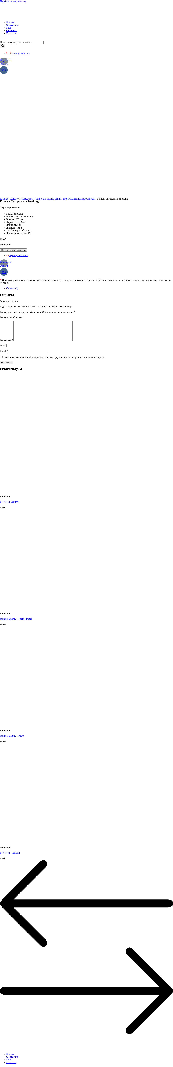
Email (4, 234)
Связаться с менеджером (13, 129)
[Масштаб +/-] (10, 1063)
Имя (3, 228)
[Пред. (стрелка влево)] (1, 1066)
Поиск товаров (8, 42)
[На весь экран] (7, 1063)
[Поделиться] (4, 1063)
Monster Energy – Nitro (12, 618)
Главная (4, 78)
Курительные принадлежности (79, 78)
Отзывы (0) (12, 167)
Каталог (14, 78)
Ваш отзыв (6, 223)
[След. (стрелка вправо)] (4, 1066)
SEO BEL (25, 993)
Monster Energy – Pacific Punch (16, 501)
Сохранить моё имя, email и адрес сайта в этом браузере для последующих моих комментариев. (54, 240)
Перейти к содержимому (13, 1)
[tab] (89, 167)
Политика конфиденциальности (17, 988)
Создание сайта (8, 993)
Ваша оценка (8, 196)
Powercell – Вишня (10, 735)
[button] (9, 1057)
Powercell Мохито (9, 384)
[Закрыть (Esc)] (1, 1063)
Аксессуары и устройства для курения (41, 78)
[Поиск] (2, 46)
